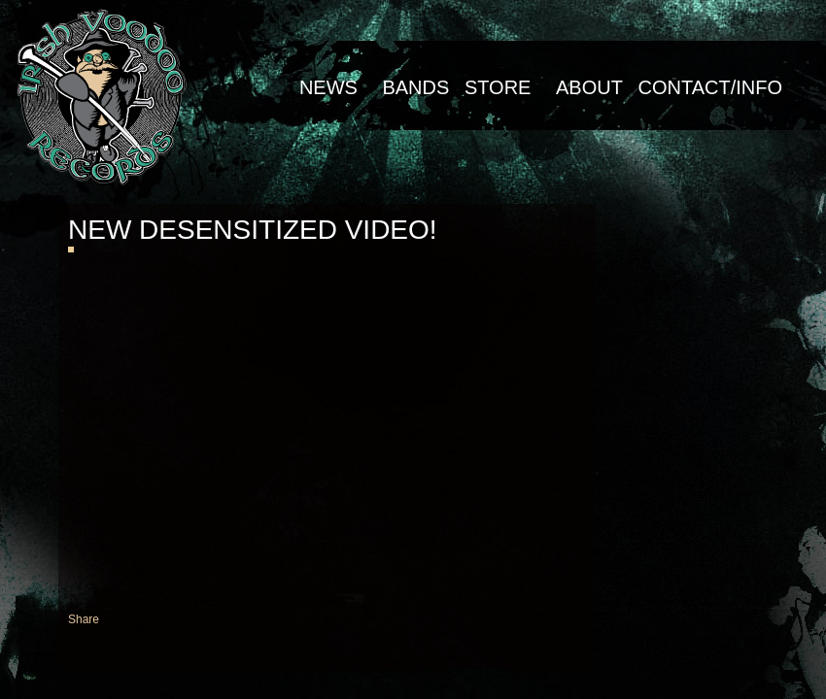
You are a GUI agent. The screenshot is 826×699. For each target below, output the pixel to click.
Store (498, 87)
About (589, 87)
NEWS (328, 87)
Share (83, 619)
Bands (415, 87)
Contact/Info (709, 87)
